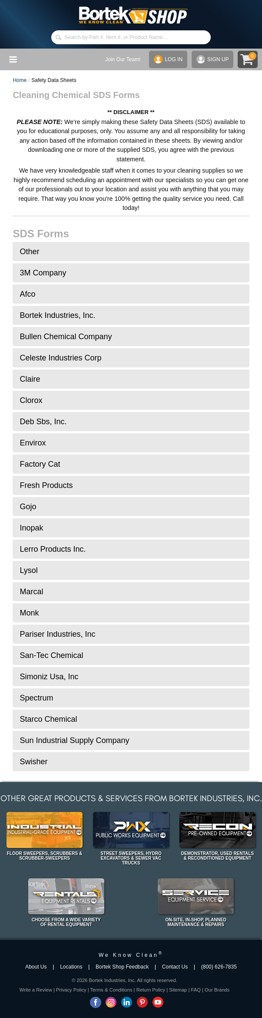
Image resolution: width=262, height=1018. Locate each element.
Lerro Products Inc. (53, 549)
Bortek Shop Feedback (122, 967)
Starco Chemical (48, 719)
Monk (29, 613)
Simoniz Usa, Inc (49, 676)
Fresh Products (46, 485)
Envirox (33, 443)
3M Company (43, 272)
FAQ (195, 989)
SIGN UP (212, 59)
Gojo (28, 506)
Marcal (31, 591)
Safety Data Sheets (53, 80)
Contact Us (175, 967)
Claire (30, 379)
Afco (27, 294)
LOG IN (168, 59)
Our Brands (217, 989)
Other (29, 251)
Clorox (31, 400)
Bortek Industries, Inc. (57, 315)
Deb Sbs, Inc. (43, 421)
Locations (71, 967)
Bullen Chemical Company (66, 336)
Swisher (33, 761)
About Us (35, 967)
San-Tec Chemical (51, 655)
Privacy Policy (71, 989)
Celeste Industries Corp (60, 358)
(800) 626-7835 (219, 967)
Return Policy (151, 989)
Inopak (31, 528)
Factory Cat (40, 464)
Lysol (28, 570)
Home (20, 80)
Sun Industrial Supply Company (74, 740)
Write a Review (36, 989)
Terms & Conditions (111, 989)
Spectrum (36, 698)
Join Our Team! (122, 59)
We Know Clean (131, 955)
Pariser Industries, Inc (57, 634)
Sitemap (178, 989)
